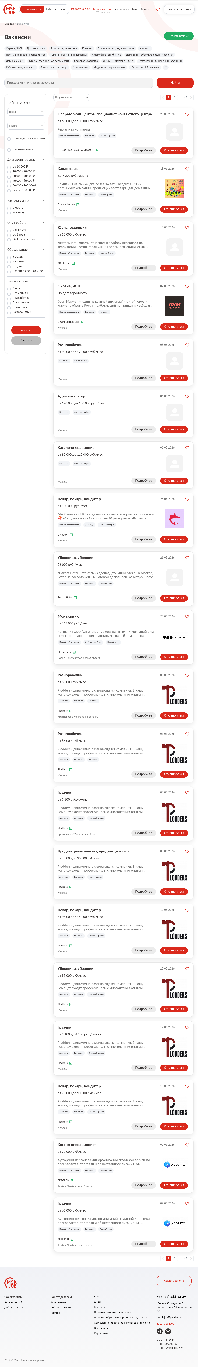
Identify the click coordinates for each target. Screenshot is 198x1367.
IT (166, 67)
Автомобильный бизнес (106, 54)
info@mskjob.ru (81, 9)
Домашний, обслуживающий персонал (149, 54)
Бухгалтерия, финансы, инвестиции (160, 61)
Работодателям (56, 9)
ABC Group (64, 263)
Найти (175, 83)
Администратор (71, 396)
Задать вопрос (165, 1323)
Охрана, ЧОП (14, 48)
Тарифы (55, 1313)
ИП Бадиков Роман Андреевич (76, 150)
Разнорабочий (70, 344)
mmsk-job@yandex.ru (169, 1317)
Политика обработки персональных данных (120, 1317)
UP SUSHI (63, 534)
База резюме (58, 1302)
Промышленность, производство (25, 54)
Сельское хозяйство (86, 61)
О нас (97, 1302)
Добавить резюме (61, 1307)
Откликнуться (174, 150)
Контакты (99, 1307)
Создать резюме (179, 36)
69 (185, 97)
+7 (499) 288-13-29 (171, 1296)
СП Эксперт (64, 652)
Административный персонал (69, 54)
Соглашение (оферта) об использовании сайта (122, 1323)
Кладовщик (68, 168)
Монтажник (68, 616)
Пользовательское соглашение (112, 1312)
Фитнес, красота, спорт (54, 67)
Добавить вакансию (16, 1307)
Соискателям (32, 9)
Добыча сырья (15, 61)
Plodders (63, 711)
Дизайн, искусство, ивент (118, 61)
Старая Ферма (66, 204)
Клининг (87, 48)
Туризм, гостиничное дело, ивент (49, 61)
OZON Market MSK (68, 322)
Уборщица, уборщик (75, 557)
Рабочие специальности (20, 67)
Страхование (80, 67)
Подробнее (143, 150)
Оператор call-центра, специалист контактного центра (105, 113)
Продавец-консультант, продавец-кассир (93, 851)
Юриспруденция (72, 227)
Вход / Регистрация (179, 9)
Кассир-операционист (77, 447)
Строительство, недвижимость (116, 48)
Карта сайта (101, 1333)
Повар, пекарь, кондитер (79, 498)
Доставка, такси (36, 48)
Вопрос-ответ (102, 1328)
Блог (97, 1296)
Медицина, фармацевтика (109, 67)
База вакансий (13, 1302)
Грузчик (64, 792)
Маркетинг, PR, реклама (145, 67)
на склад (145, 48)
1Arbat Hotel (65, 597)
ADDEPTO (63, 1180)
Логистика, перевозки (64, 48)
